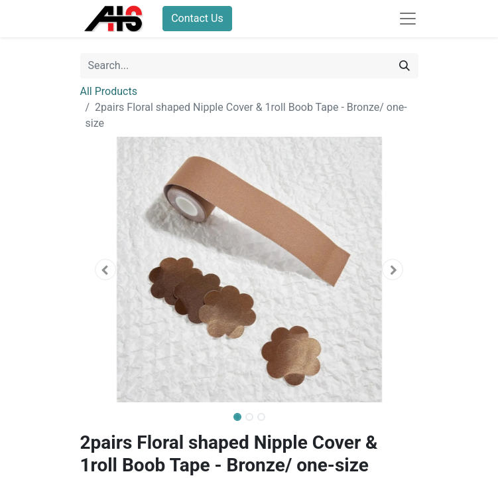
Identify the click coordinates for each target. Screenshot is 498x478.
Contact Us (197, 18)
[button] (105, 269)
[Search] (404, 65)
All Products (108, 91)
